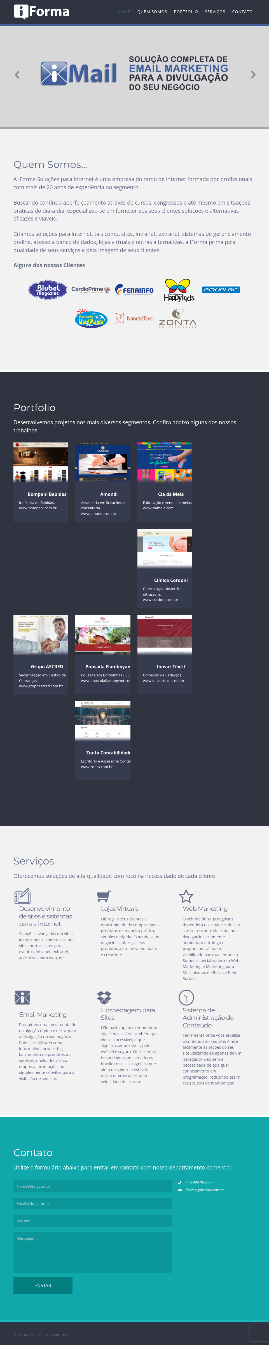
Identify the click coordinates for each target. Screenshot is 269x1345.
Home (124, 11)
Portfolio (186, 11)
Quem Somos (152, 11)
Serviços (215, 11)
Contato (242, 11)
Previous (14, 73)
